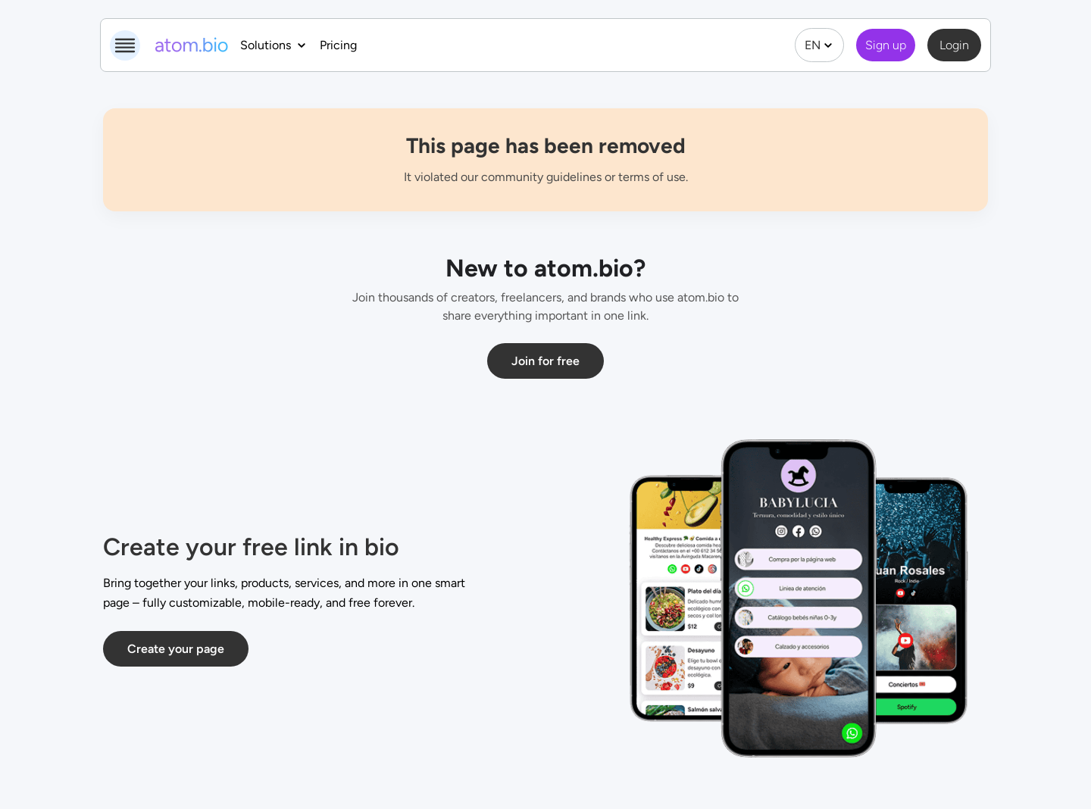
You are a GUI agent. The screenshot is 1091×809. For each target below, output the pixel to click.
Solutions (274, 45)
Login (954, 45)
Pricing (338, 45)
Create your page (175, 649)
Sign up (885, 45)
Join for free (545, 361)
